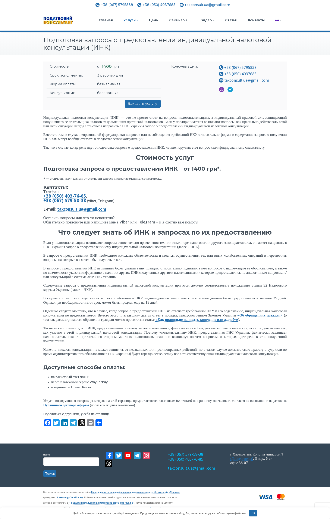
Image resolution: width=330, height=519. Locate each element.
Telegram (230, 89)
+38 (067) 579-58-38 (183, 454)
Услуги (130, 20)
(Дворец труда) (241, 458)
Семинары (179, 20)
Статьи (231, 20)
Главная (106, 20)
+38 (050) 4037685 (159, 5)
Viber (221, 89)
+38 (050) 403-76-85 (183, 458)
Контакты (256, 20)
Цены (153, 20)
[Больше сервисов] (99, 423)
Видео (207, 20)
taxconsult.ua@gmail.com (207, 5)
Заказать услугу (142, 104)
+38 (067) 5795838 (117, 5)
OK (253, 513)
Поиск (71, 465)
